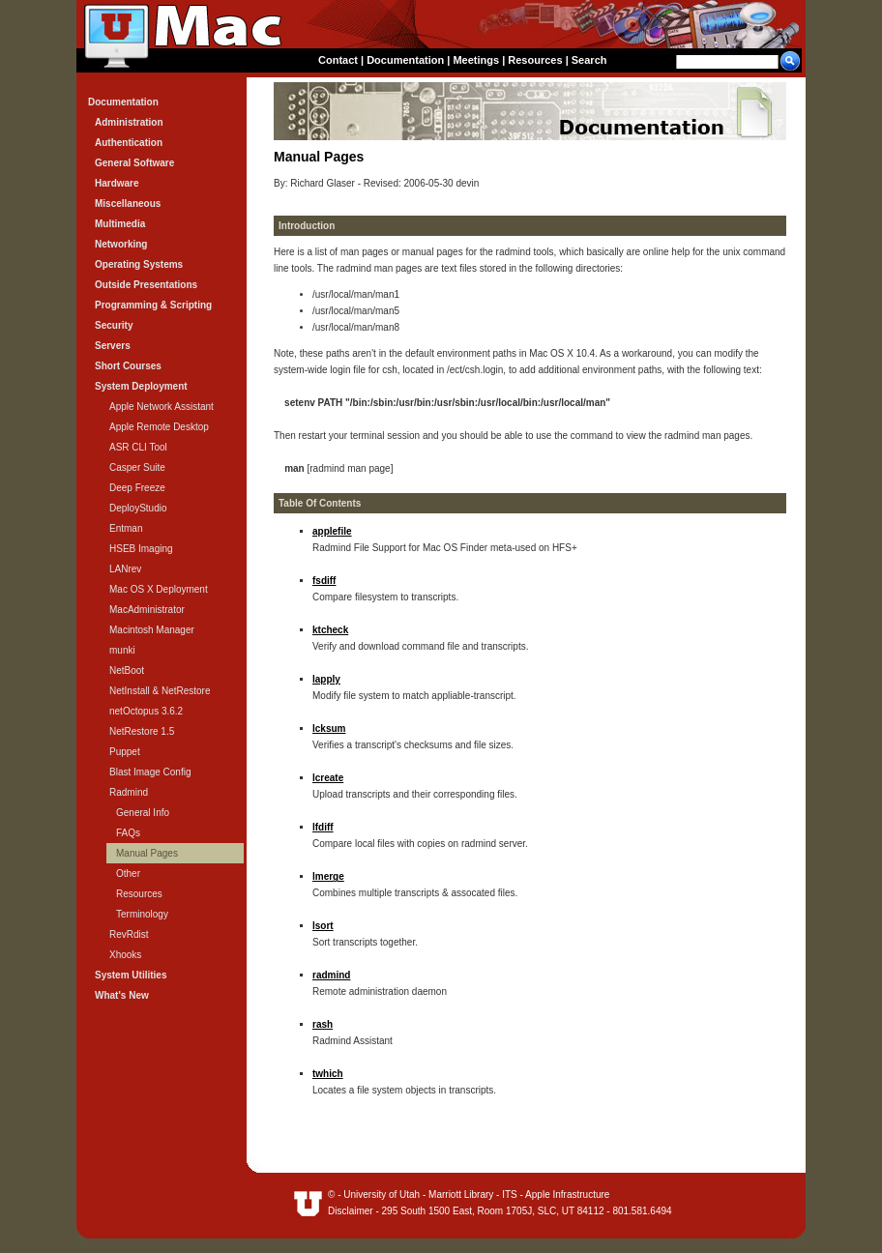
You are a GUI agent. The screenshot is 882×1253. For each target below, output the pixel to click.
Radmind (128, 792)
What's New (122, 995)
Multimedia (120, 224)
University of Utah (381, 1194)
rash (322, 1024)
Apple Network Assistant (161, 406)
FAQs (128, 833)
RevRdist (129, 934)
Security (113, 325)
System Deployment (141, 386)
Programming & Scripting (153, 305)
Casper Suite (137, 467)
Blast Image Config (150, 772)
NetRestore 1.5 (141, 731)
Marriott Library (460, 1194)
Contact (338, 60)
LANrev (125, 569)
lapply (326, 679)
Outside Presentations (146, 284)
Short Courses (128, 366)
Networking (121, 244)
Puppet (124, 751)
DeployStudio (137, 508)
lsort (323, 925)
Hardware (117, 183)
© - (335, 1194)
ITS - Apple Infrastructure (555, 1194)
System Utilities (130, 975)
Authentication (128, 142)
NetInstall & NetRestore (160, 690)
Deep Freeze (137, 487)
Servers (113, 345)
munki (122, 650)
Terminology (142, 914)
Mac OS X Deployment (158, 589)
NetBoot (126, 670)
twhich (327, 1073)
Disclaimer (350, 1211)
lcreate (327, 777)
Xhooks (125, 954)
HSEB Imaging (141, 548)
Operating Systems (139, 264)
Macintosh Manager (151, 630)
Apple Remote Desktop (159, 427)
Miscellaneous (128, 203)
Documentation (405, 60)
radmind (331, 975)
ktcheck (330, 630)
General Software (134, 163)
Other (128, 873)
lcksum (328, 728)
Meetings (476, 60)
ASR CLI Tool (138, 447)
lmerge (328, 876)
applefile (332, 531)
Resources (535, 60)
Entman (125, 528)
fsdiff (324, 580)
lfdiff (323, 827)
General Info (142, 812)
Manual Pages (147, 853)
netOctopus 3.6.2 (146, 711)
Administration (129, 122)
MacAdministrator (147, 609)
